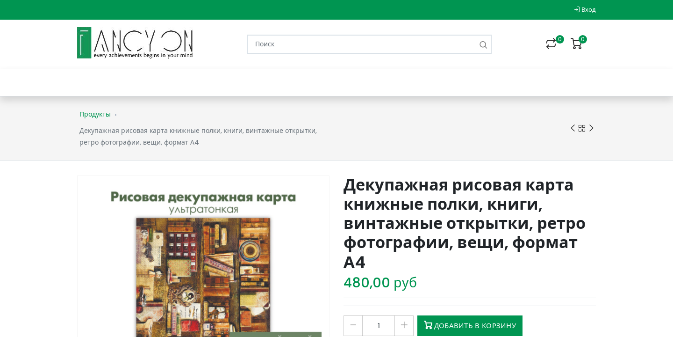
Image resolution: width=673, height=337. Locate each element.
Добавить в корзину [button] (470, 325)
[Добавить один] (404, 325)
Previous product (572, 128)
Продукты (95, 114)
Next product (591, 128)
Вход (585, 9)
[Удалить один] (353, 325)
